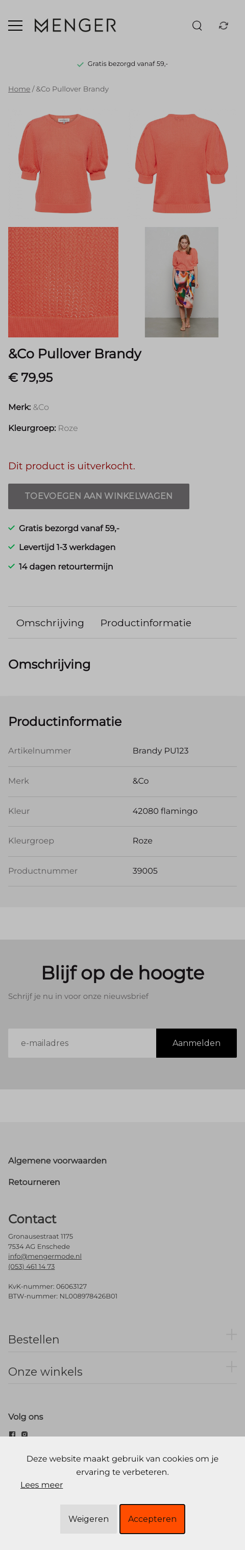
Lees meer (41, 1485)
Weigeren (88, 1519)
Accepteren (152, 1519)
